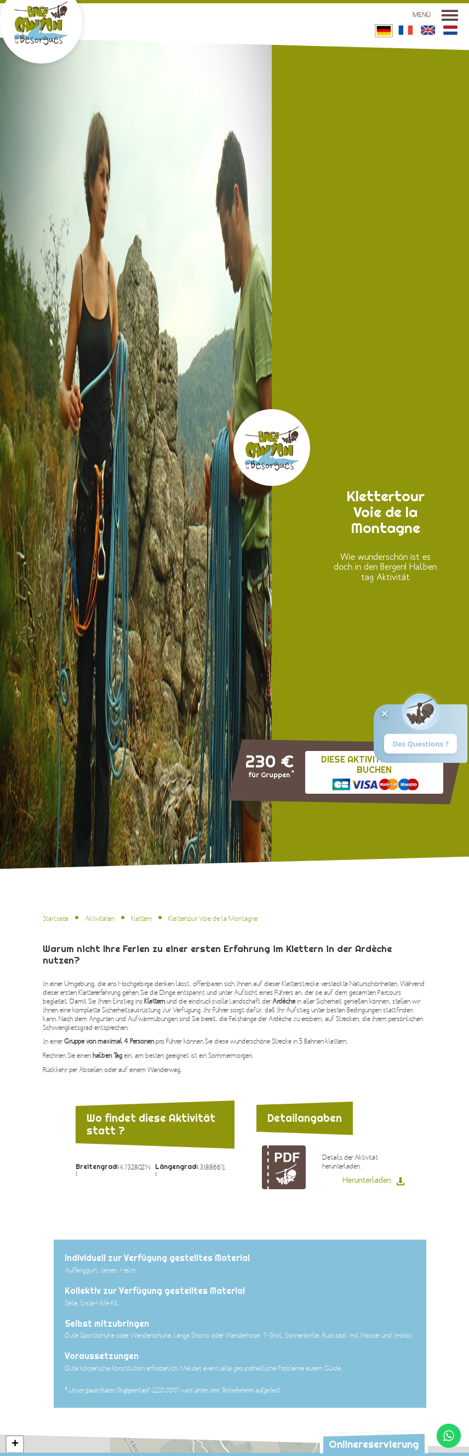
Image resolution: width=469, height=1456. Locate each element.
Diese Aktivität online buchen (381, 764)
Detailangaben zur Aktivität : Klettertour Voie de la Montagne (284, 1167)
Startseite (55, 918)
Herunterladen (366, 1180)
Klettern (141, 918)
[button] (15, 1444)
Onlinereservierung (374, 1444)
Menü (435, 15)
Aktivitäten (100, 918)
